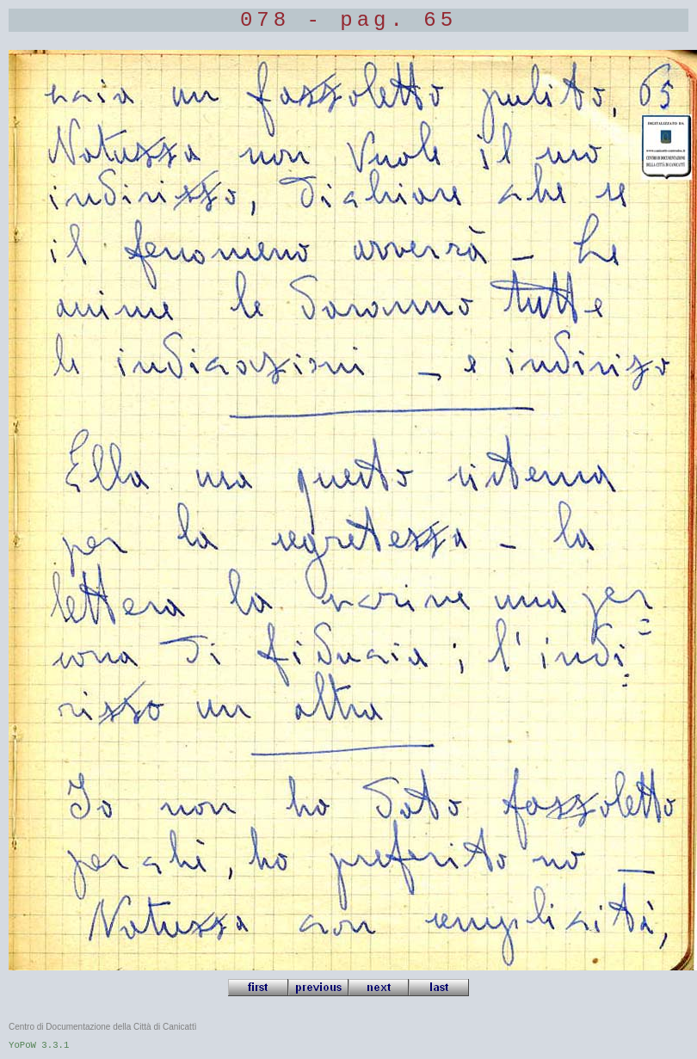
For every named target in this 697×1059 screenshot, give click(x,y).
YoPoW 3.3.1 (39, 1045)
